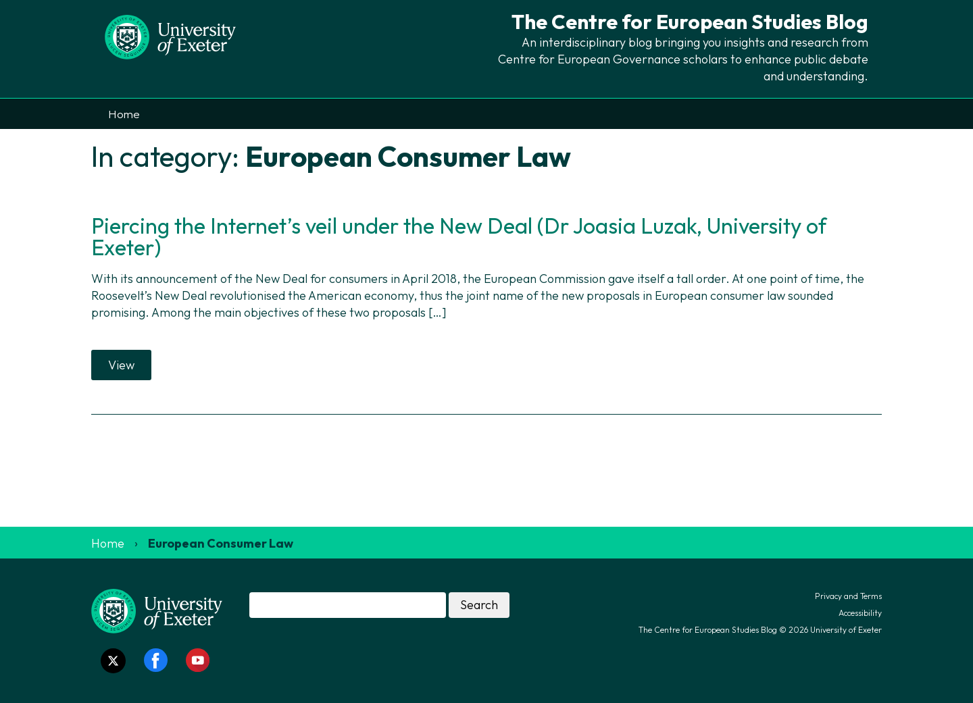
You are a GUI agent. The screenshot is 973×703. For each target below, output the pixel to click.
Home (124, 114)
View (121, 365)
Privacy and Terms (848, 596)
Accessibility (860, 613)
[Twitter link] (113, 660)
